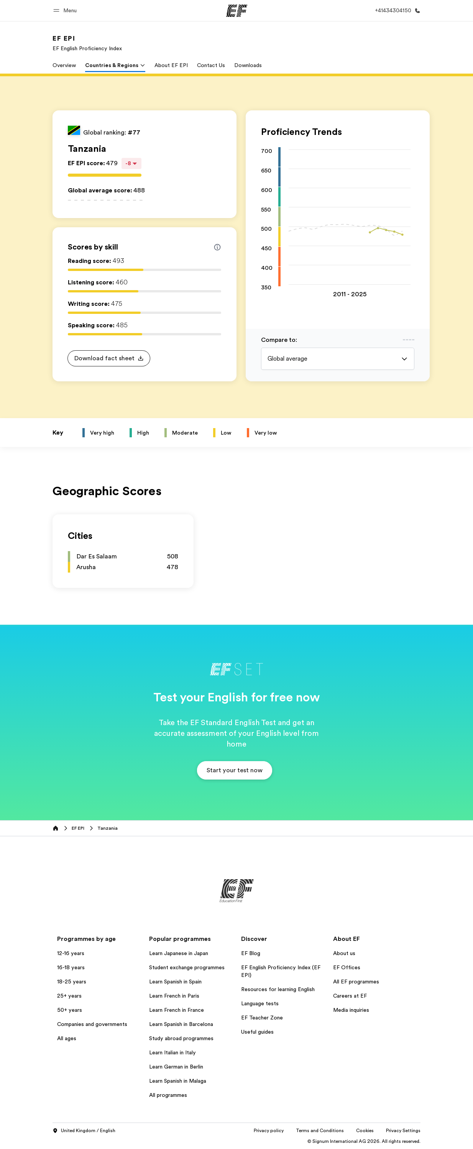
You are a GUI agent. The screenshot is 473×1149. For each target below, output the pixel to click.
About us (344, 953)
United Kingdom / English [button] (84, 1131)
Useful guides (257, 1032)
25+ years (69, 996)
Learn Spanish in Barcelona (181, 1024)
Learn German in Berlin (176, 1067)
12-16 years (70, 953)
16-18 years (71, 967)
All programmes (168, 1095)
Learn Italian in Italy (172, 1052)
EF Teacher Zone (262, 1017)
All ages (66, 1038)
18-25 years (71, 981)
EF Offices (346, 967)
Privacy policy (269, 1130)
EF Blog (250, 953)
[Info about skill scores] (217, 247)
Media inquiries (351, 1010)
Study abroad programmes (181, 1038)
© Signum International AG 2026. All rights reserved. (363, 1141)
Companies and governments (92, 1024)
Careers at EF (350, 996)
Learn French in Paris (174, 996)
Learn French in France (176, 1010)
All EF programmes (356, 981)
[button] (66, 10)
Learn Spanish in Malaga (177, 1081)
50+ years (69, 1010)
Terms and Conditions (320, 1130)
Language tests (260, 1003)
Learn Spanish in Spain (175, 981)
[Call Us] (396, 11)
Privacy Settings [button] (403, 1130)
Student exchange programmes (187, 967)
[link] (87, 43)
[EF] (236, 11)
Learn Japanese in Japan (178, 953)
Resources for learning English (278, 989)
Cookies (365, 1130)
